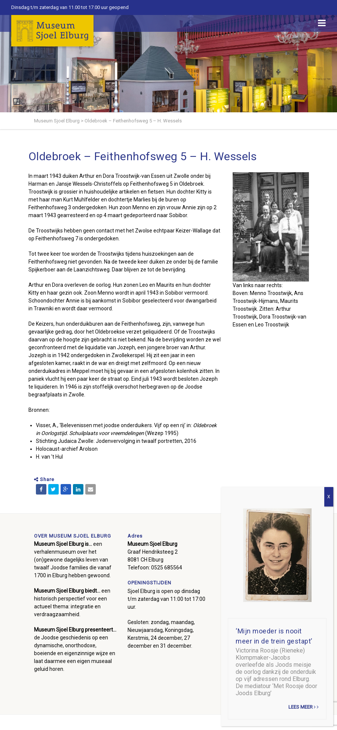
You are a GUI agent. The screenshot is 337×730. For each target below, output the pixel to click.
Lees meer (303, 707)
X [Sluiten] (328, 496)
